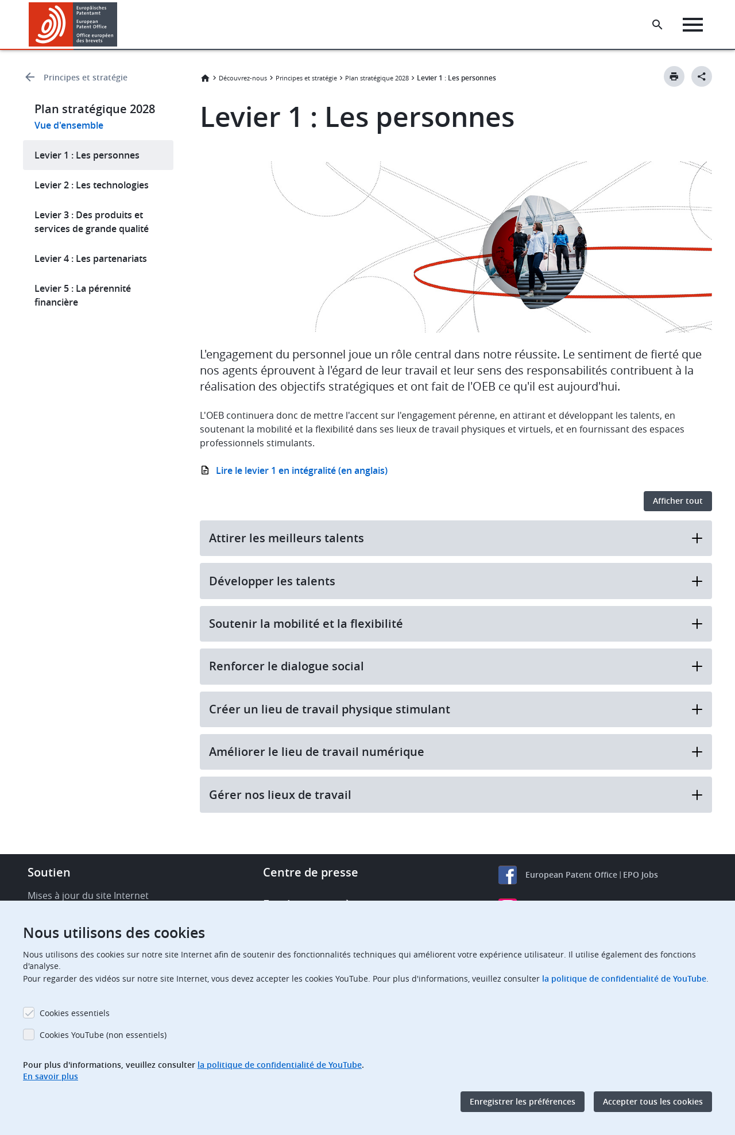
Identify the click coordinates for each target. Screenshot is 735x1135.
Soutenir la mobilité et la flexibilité (456, 623)
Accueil (205, 78)
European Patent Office (571, 874)
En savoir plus (50, 1076)
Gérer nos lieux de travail (456, 794)
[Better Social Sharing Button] (701, 76)
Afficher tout (678, 500)
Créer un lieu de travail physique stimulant (456, 709)
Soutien (49, 872)
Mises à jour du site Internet (88, 895)
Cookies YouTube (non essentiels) (103, 1034)
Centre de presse (310, 872)
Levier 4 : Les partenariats (90, 258)
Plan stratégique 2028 (377, 78)
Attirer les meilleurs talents (456, 538)
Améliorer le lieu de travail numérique (456, 751)
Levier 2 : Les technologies (91, 185)
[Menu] (692, 25)
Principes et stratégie (85, 77)
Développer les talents (456, 581)
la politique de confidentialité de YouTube (624, 978)
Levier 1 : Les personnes (87, 155)
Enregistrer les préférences (522, 1101)
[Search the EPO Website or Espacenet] (657, 24)
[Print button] (674, 76)
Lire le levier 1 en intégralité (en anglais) (302, 470)
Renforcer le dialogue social (456, 666)
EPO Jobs (640, 874)
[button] (119, 24)
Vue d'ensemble (68, 125)
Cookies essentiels (75, 1012)
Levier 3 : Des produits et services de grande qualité (91, 222)
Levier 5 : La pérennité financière (82, 295)
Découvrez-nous (243, 78)
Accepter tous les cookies (653, 1101)
